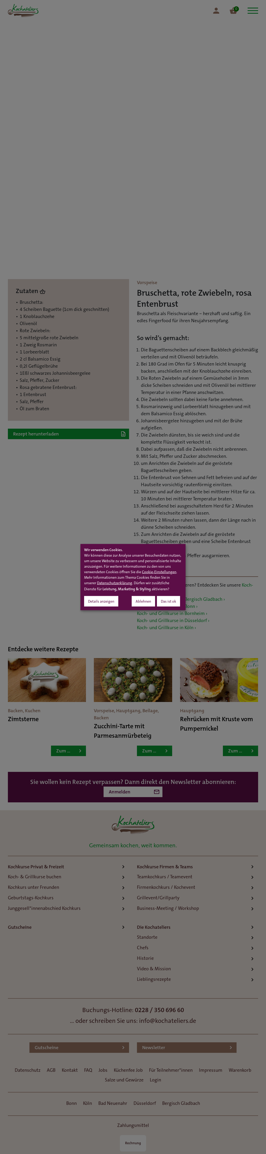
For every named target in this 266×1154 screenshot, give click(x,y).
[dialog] (133, 577)
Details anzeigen (101, 602)
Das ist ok (168, 602)
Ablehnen (143, 602)
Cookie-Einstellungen (159, 572)
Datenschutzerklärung (114, 583)
